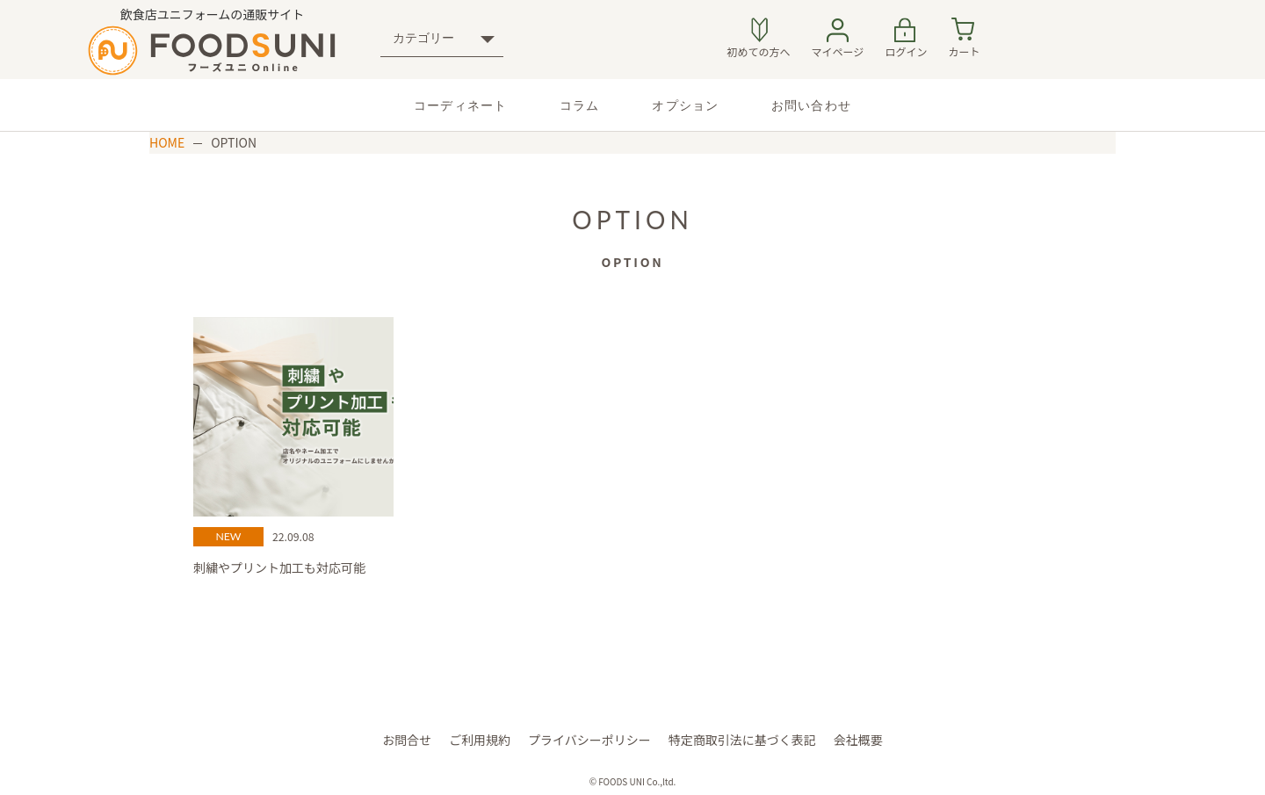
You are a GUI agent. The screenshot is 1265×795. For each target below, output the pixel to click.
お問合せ (406, 739)
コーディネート (460, 105)
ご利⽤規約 (479, 739)
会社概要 (858, 739)
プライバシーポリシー (589, 739)
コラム (579, 105)
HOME (166, 142)
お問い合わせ (811, 105)
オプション (685, 105)
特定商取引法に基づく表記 (742, 739)
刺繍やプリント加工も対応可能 (279, 567)
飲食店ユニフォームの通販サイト (212, 40)
